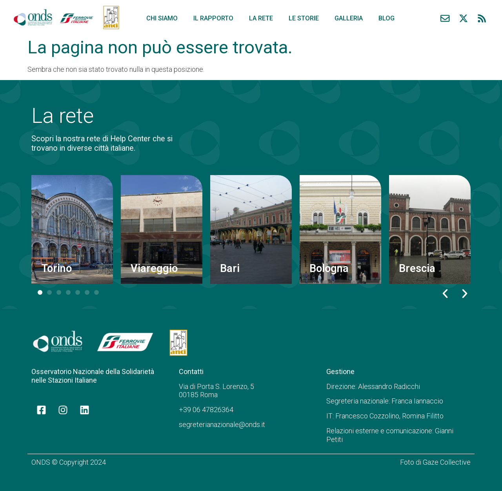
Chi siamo (162, 18)
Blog (386, 18)
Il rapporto (213, 18)
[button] (445, 293)
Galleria (349, 18)
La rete (261, 18)
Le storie (304, 18)
